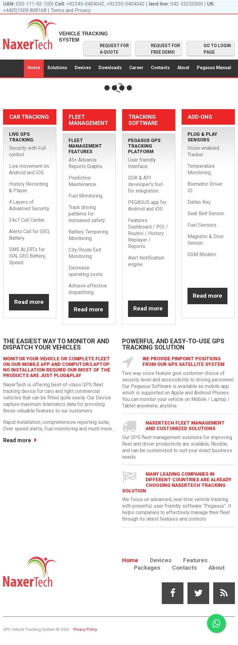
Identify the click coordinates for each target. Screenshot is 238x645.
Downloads (110, 67)
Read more (29, 301)
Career (136, 67)
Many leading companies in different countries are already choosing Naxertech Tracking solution (176, 482)
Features (195, 560)
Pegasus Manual (214, 67)
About (183, 67)
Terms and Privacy (71, 10)
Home (34, 67)
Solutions (57, 67)
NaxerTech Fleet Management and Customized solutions (185, 425)
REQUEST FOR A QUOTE (114, 49)
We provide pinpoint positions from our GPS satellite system (183, 361)
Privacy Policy (85, 629)
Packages (147, 567)
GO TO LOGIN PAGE (217, 49)
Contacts (160, 67)
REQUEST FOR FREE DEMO (165, 49)
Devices (83, 67)
